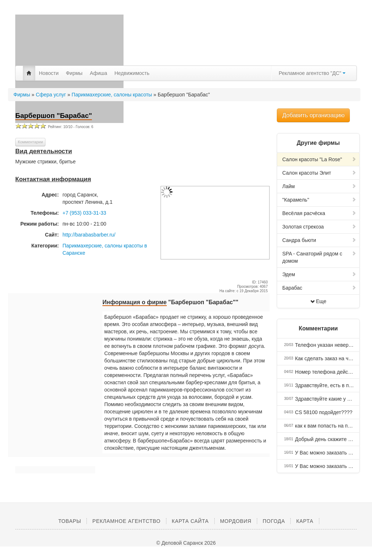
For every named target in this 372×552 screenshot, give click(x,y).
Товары (69, 521)
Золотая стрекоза (319, 227)
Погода (274, 521)
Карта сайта (190, 521)
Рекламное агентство (126, 521)
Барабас (319, 288)
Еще (318, 301)
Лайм (319, 186)
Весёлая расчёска (319, 213)
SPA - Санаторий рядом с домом (319, 257)
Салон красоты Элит (319, 173)
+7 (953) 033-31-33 (84, 213)
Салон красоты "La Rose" (319, 159)
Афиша (98, 73)
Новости (48, 73)
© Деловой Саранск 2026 (185, 543)
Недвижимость (131, 73)
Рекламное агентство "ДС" (312, 73)
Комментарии (30, 142)
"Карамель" (319, 200)
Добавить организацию (313, 115)
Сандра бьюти (319, 240)
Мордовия (235, 521)
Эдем (319, 274)
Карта (304, 521)
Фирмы (74, 73)
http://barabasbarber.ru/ (89, 235)
